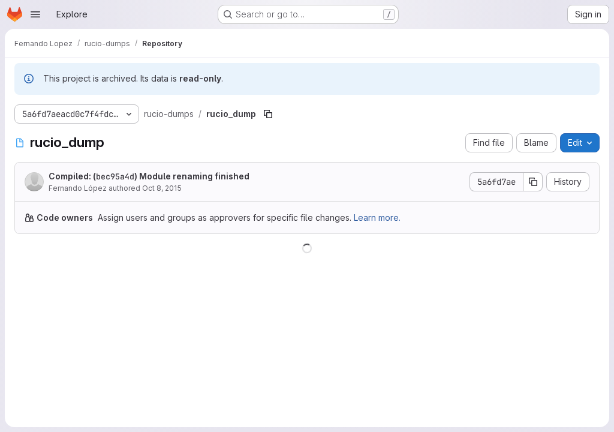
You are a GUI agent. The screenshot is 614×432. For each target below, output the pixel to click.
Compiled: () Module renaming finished (149, 176)
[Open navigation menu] (35, 14)
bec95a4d (115, 176)
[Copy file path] (268, 114)
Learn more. (377, 217)
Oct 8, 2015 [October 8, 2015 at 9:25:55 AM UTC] (162, 188)
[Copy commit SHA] (533, 181)
